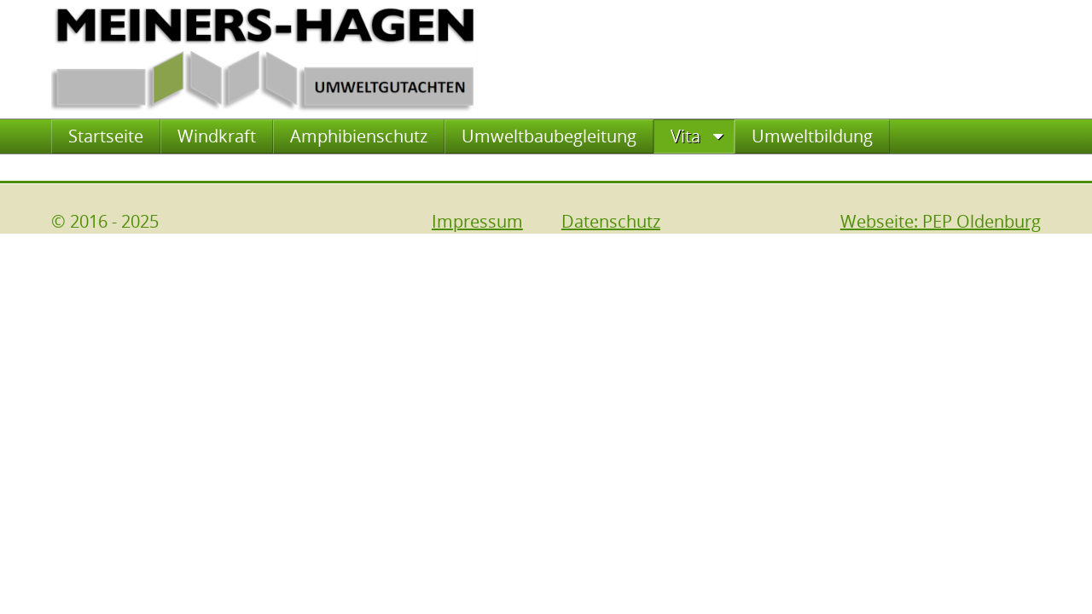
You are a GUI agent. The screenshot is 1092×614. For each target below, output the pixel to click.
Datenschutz (610, 221)
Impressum (477, 221)
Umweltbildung (812, 136)
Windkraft (216, 136)
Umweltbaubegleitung (549, 136)
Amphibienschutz (358, 136)
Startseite (105, 136)
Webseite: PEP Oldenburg (940, 221)
